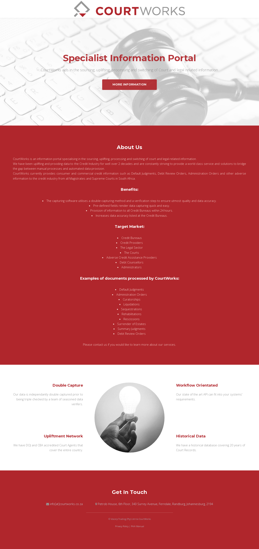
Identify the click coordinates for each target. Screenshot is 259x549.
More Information (129, 84)
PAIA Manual (137, 526)
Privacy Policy (121, 526)
